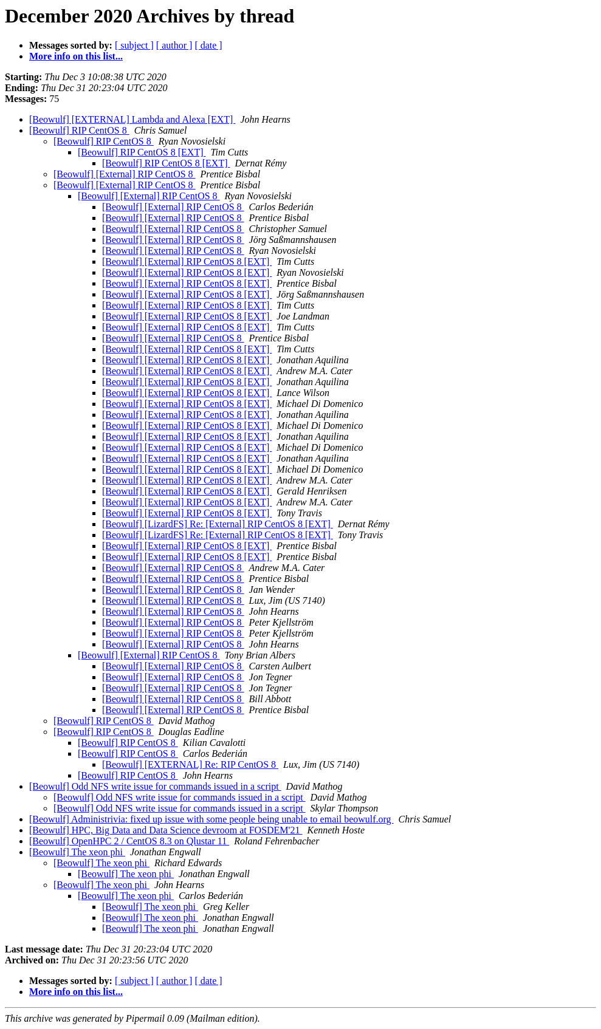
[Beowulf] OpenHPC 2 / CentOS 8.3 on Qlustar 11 (129, 841)
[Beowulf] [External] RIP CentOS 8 (124, 174)
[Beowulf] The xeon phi (77, 852)
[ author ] (174, 45)
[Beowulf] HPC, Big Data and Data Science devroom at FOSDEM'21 (165, 830)
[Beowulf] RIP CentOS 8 (79, 130)
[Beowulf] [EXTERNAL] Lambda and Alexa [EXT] (132, 119)
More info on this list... (76, 56)
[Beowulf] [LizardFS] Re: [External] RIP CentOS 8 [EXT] (217, 524)
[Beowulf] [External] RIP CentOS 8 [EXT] (187, 261)
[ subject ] (134, 45)
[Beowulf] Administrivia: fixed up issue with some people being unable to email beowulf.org (211, 819)
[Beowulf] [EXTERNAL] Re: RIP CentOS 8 (190, 764)
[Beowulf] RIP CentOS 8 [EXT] (142, 152)
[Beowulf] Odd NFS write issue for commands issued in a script (155, 786)
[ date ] (208, 45)
